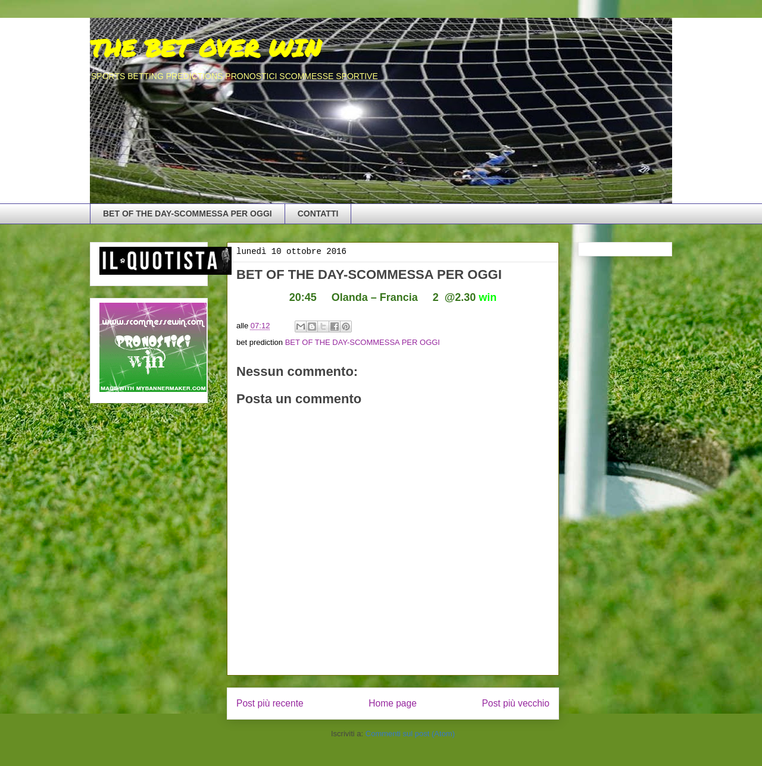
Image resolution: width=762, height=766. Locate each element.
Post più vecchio (515, 703)
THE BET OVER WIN (205, 48)
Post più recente (270, 703)
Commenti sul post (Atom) (410, 733)
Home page (392, 703)
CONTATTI (318, 213)
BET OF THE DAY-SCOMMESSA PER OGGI (187, 213)
